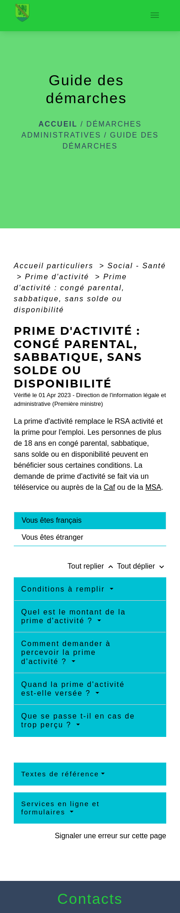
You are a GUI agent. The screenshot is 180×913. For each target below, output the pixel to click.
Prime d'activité (58, 277)
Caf (109, 487)
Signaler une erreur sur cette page (110, 836)
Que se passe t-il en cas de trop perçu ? (78, 720)
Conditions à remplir (64, 589)
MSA (153, 487)
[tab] (90, 520)
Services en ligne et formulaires (60, 808)
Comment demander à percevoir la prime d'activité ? (66, 652)
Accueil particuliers (55, 266)
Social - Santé (136, 266)
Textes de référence (60, 774)
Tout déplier (141, 566)
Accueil (58, 124)
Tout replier (92, 566)
